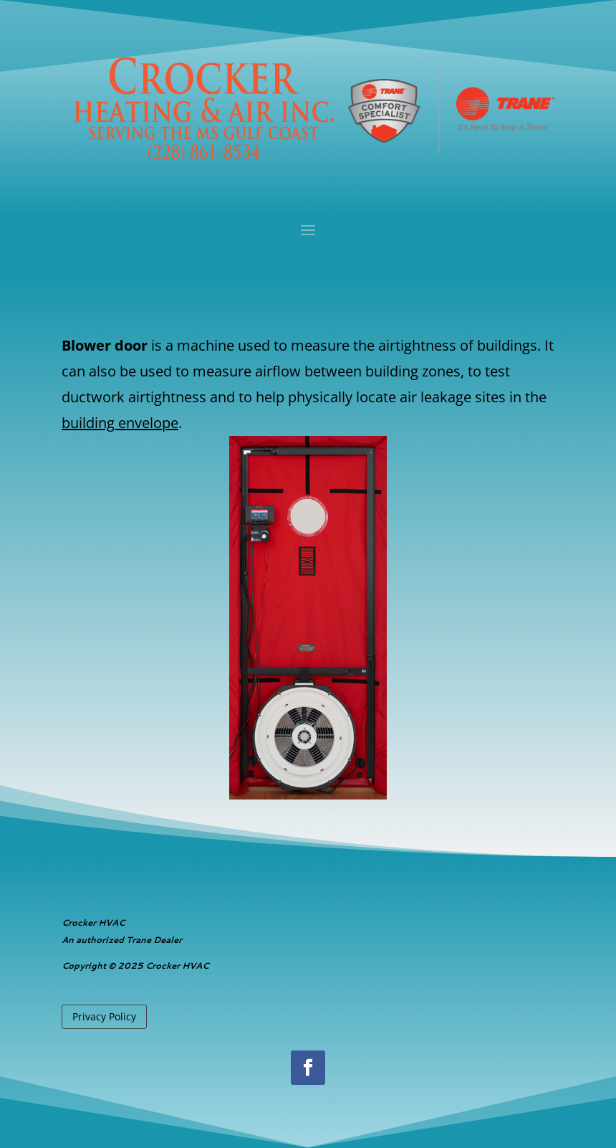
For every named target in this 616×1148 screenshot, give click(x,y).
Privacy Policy (104, 1016)
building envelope (120, 422)
